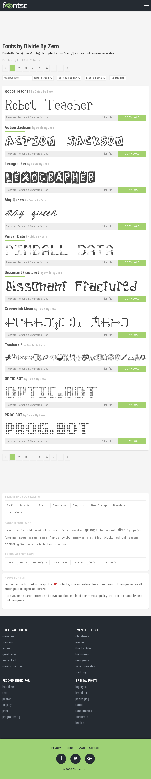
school (121, 537)
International (15, 512)
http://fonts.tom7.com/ (57, 53)
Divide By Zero (44, 91)
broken (47, 544)
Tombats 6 (13, 344)
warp (66, 544)
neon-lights (40, 562)
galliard (33, 538)
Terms (69, 747)
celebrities (78, 538)
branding (81, 692)
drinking (64, 530)
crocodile (19, 530)
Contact (94, 747)
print (5, 711)
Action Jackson (18, 127)
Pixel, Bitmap (98, 505)
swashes (77, 530)
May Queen (14, 199)
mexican (8, 636)
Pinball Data (15, 236)
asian (6, 648)
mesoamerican (12, 666)
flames (54, 537)
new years (82, 660)
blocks (108, 537)
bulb (38, 544)
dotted (10, 544)
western (7, 642)
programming (11, 717)
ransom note (84, 711)
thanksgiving (84, 648)
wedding (81, 672)
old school (50, 530)
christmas (82, 636)
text (4, 692)
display (124, 530)
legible (80, 722)
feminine (10, 537)
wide (66, 537)
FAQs (81, 747)
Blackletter (120, 505)
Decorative (59, 505)
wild (29, 530)
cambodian (111, 562)
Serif (10, 505)
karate (22, 538)
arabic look (9, 660)
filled (98, 537)
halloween (82, 654)
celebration (61, 562)
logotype (81, 687)
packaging (82, 699)
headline (8, 687)
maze (30, 544)
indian (93, 562)
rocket (37, 530)
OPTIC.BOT (14, 378)
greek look (9, 654)
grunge (91, 530)
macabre (133, 538)
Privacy (56, 747)
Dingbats (78, 505)
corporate (82, 717)
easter (80, 642)
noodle (43, 538)
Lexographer (15, 163)
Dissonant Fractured (22, 272)
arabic (79, 562)
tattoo (79, 705)
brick (89, 538)
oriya (57, 544)
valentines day (85, 666)
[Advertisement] (58, 27)
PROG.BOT (13, 414)
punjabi (137, 530)
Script (42, 505)
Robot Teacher (17, 91)
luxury (23, 562)
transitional (107, 530)
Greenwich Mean (19, 308)
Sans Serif (25, 505)
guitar (20, 544)
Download (132, 117)
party (10, 562)
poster (6, 699)
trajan (8, 530)
